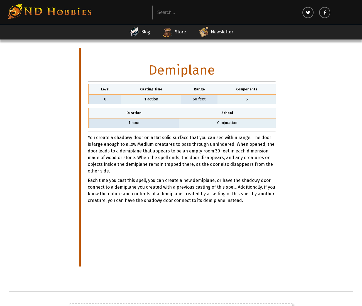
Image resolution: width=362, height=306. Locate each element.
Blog (139, 32)
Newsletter (215, 32)
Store (174, 32)
